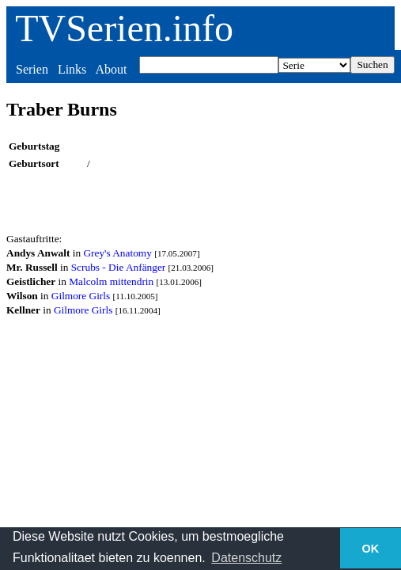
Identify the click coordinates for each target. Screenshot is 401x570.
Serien (32, 69)
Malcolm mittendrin (111, 281)
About (111, 69)
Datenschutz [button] (246, 557)
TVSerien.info (124, 28)
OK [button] (371, 548)
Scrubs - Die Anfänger (118, 267)
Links (72, 69)
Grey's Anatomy (117, 253)
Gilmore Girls (80, 296)
